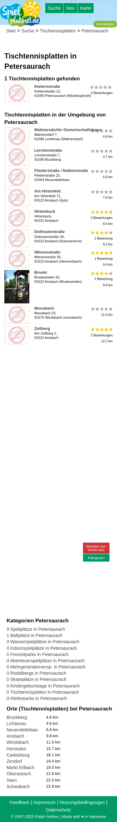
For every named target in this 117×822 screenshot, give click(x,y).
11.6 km (101, 311)
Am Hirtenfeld (47, 191)
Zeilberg (42, 328)
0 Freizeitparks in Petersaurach (38, 654)
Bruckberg (17, 717)
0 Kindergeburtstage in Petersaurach (43, 685)
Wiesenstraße (47, 252)
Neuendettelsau (22, 729)
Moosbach (44, 308)
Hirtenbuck (44, 211)
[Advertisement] (58, 405)
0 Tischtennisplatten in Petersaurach (43, 692)
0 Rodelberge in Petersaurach (36, 673)
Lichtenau (16, 723)
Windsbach (18, 742)
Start (11, 30)
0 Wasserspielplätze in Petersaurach (43, 641)
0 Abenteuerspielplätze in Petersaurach (46, 660)
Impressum (44, 802)
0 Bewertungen (101, 90)
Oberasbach (19, 773)
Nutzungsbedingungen (82, 802)
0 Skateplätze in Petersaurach (36, 679)
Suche (54, 8)
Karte (85, 8)
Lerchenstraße (48, 150)
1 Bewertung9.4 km (101, 258)
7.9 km (101, 194)
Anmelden (105, 24)
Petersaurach (94, 30)
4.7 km (101, 154)
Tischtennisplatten (58, 30)
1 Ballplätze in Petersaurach (34, 635)
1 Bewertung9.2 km (101, 238)
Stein (12, 780)
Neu (70, 8)
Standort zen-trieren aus (96, 548)
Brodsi (40, 272)
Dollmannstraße (49, 231)
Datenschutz (58, 809)
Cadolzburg (18, 755)
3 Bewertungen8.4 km (101, 218)
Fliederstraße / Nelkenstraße (61, 170)
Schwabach (18, 786)
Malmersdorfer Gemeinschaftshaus (67, 129)
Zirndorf (14, 761)
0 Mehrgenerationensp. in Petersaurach (46, 666)
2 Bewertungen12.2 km (101, 335)
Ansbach (15, 736)
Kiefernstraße (47, 86)
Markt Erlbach (20, 767)
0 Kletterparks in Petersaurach (37, 698)
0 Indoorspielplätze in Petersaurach (42, 648)
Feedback (19, 802)
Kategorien (96, 558)
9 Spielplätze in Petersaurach (36, 629)
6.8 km (101, 174)
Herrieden (16, 748)
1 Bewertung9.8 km (101, 279)
